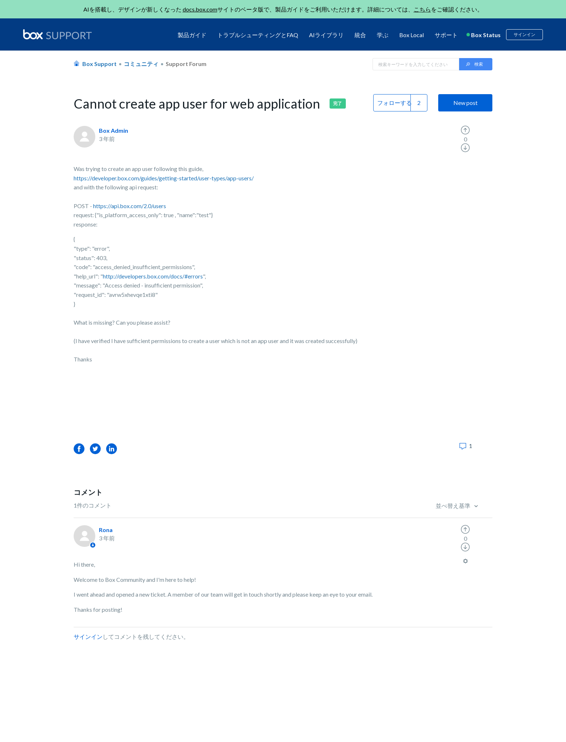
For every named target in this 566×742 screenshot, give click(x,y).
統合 (360, 34)
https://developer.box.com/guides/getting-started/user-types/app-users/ (164, 178)
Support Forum (186, 63)
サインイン (88, 636)
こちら (422, 9)
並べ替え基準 (453, 505)
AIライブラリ (326, 34)
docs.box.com (200, 9)
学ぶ (382, 34)
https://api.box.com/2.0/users (129, 205)
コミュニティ (141, 63)
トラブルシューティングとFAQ (257, 34)
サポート (446, 34)
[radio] (465, 130)
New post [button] (465, 102)
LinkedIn (111, 448)
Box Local (411, 34)
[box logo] (57, 34)
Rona (106, 529)
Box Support (99, 63)
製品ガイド (192, 34)
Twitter (95, 448)
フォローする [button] (394, 102)
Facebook (79, 448)
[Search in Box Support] (416, 64)
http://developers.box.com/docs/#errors (153, 276)
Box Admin (113, 130)
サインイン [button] (524, 34)
